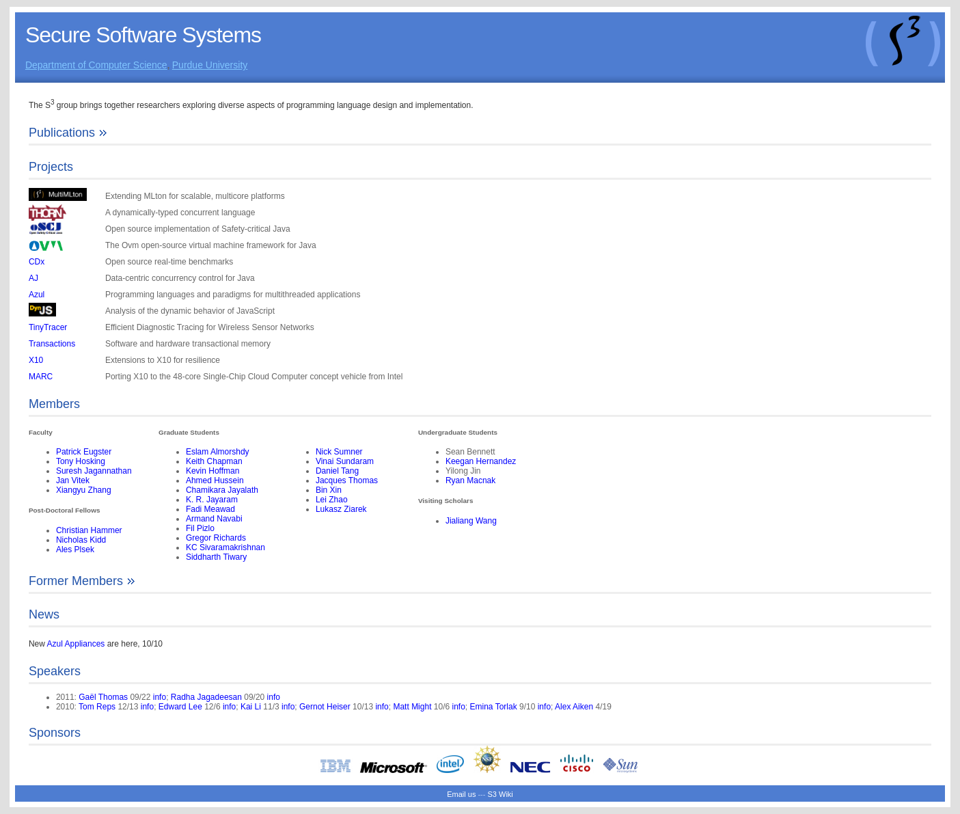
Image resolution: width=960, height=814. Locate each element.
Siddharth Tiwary (216, 557)
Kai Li (251, 706)
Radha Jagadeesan (206, 697)
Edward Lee (180, 706)
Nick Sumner (339, 452)
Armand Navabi (214, 519)
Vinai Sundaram (345, 461)
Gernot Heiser (325, 706)
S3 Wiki (500, 794)
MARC (41, 376)
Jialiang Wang (471, 521)
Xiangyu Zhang (83, 490)
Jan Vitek (73, 480)
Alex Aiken (574, 706)
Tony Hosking (80, 461)
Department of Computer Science (96, 64)
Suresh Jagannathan (94, 471)
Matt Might (412, 706)
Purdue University (210, 64)
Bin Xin (329, 490)
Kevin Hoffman (213, 471)
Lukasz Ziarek (341, 509)
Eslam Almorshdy (217, 452)
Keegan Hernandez (480, 461)
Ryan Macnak (470, 480)
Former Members (82, 581)
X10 (36, 360)
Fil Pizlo (200, 528)
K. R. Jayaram (212, 499)
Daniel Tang (337, 471)
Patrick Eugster (83, 452)
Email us (461, 794)
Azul (36, 294)
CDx (36, 262)
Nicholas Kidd (81, 540)
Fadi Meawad (210, 509)
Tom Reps (97, 706)
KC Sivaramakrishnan (225, 547)
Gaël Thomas (103, 697)
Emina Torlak (493, 706)
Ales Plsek (75, 549)
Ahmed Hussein (215, 480)
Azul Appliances (76, 644)
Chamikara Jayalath (222, 490)
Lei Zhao (332, 499)
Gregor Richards (216, 538)
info (159, 697)
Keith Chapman (214, 461)
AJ (33, 278)
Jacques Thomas (347, 480)
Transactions (52, 344)
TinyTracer (48, 327)
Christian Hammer (89, 530)
